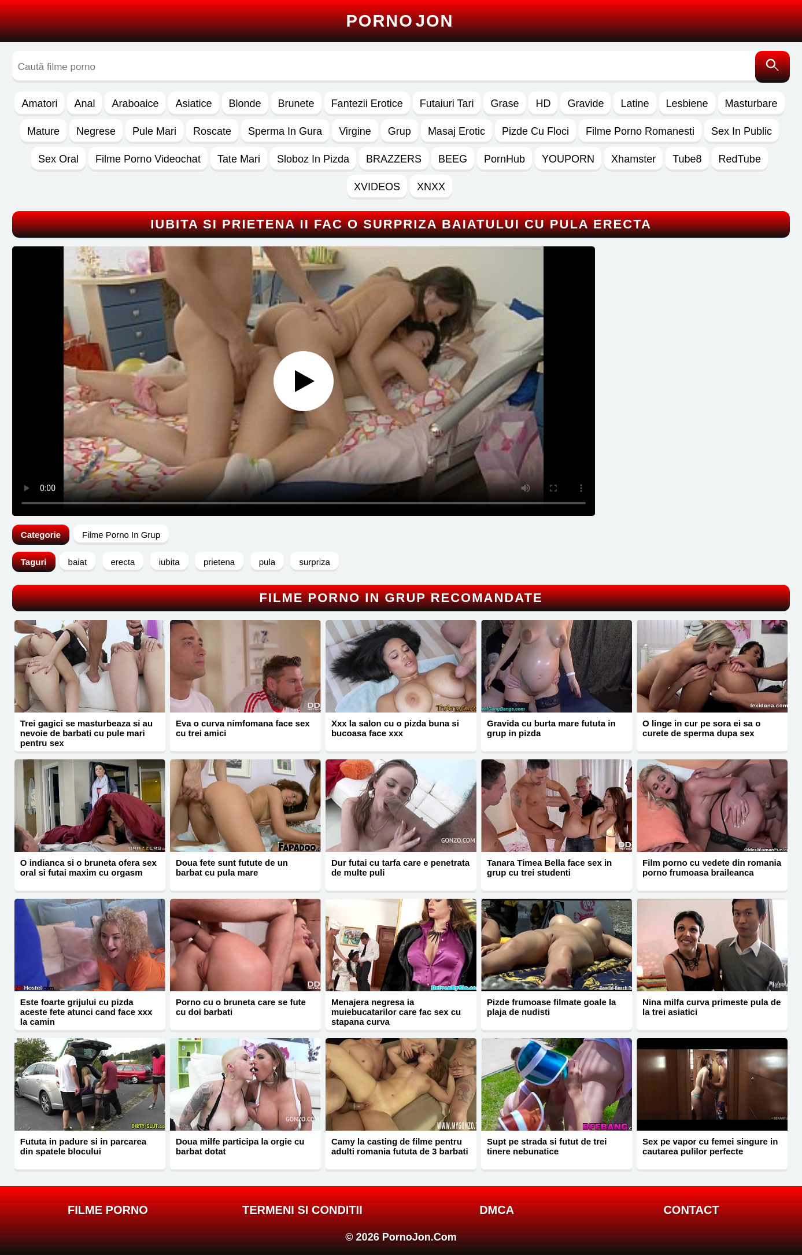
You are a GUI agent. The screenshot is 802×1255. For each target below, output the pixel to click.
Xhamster (633, 159)
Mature (43, 131)
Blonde (245, 103)
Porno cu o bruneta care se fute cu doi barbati (241, 1007)
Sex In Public (741, 131)
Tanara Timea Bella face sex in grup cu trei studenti (549, 867)
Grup (399, 131)
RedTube (740, 159)
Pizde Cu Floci (535, 131)
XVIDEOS (377, 187)
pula (267, 562)
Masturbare (751, 103)
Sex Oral (58, 159)
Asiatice (193, 103)
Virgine (355, 131)
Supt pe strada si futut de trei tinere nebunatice (547, 1146)
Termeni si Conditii (302, 1210)
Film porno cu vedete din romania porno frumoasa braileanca (711, 867)
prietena (219, 562)
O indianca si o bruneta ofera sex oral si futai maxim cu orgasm (88, 867)
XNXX (431, 187)
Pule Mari (154, 131)
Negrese (96, 131)
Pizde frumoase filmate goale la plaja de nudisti (551, 1007)
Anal (84, 103)
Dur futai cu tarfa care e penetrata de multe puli (400, 867)
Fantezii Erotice (367, 103)
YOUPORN (568, 159)
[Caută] (772, 67)
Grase (504, 103)
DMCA (496, 1210)
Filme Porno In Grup (121, 535)
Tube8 (686, 159)
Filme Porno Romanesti (640, 131)
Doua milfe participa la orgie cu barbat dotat (240, 1146)
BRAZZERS (394, 159)
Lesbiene (687, 103)
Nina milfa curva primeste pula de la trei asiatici (711, 1007)
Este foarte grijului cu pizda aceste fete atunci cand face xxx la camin (86, 1012)
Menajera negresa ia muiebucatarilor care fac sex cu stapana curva (396, 1012)
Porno (400, 21)
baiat (77, 562)
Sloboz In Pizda (313, 159)
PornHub (504, 159)
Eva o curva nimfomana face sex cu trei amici (243, 728)
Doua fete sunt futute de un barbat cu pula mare (232, 867)
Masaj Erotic (456, 131)
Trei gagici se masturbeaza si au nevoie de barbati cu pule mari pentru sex (86, 733)
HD (542, 103)
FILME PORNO (108, 1210)
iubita (169, 562)
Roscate (212, 131)
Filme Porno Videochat (148, 159)
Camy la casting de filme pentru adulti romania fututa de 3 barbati (399, 1146)
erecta (123, 562)
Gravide (585, 103)
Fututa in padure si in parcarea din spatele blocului (83, 1146)
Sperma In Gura (285, 131)
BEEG (452, 159)
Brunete (296, 103)
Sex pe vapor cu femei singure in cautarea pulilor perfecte (710, 1146)
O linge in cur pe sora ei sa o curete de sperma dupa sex (701, 728)
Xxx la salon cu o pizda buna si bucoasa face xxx (395, 728)
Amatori (39, 103)
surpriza (314, 562)
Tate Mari (238, 159)
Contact (691, 1210)
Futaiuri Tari (447, 103)
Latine (634, 103)
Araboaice (135, 103)
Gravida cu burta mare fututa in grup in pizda (551, 728)
